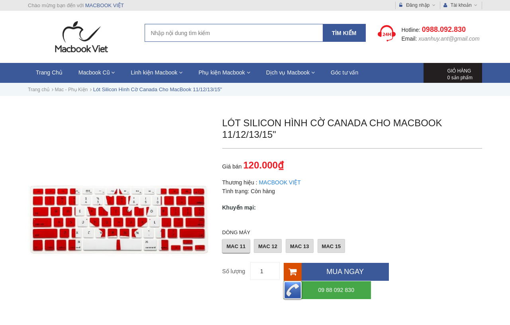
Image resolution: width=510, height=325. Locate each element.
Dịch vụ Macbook (290, 72)
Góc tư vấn (344, 72)
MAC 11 (236, 246)
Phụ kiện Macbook (224, 72)
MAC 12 (267, 246)
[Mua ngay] (336, 271)
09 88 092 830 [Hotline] (426, 271)
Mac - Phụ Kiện (71, 89)
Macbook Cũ (96, 72)
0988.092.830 (444, 29)
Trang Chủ (49, 72)
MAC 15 (331, 246)
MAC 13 (299, 246)
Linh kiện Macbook (156, 72)
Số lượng (233, 271)
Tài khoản (461, 5)
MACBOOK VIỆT (104, 5)
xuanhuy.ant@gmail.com (448, 38)
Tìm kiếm (344, 33)
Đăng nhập (417, 5)
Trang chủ (38, 89)
